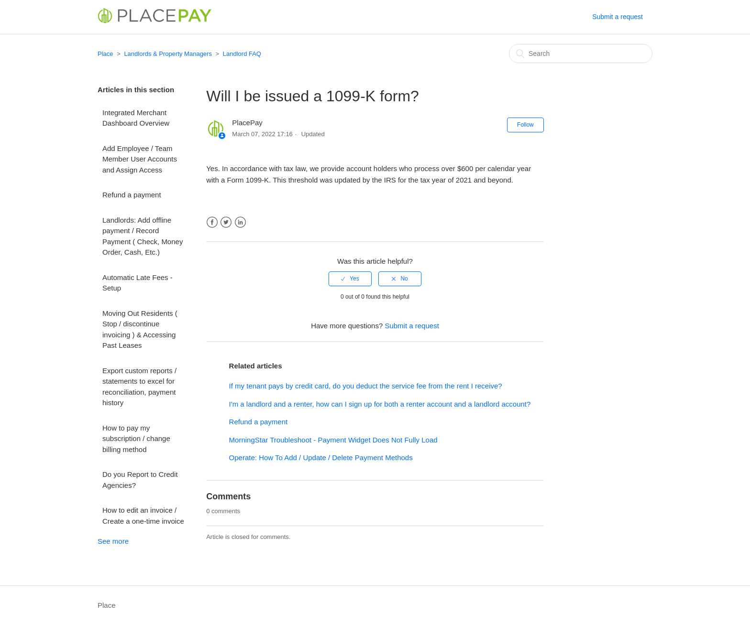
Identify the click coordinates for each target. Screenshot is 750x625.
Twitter (226, 222)
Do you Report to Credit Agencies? (140, 479)
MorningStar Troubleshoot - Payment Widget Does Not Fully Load (333, 440)
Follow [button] (525, 124)
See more (113, 541)
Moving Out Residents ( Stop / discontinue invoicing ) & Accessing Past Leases (139, 329)
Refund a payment (131, 195)
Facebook (212, 222)
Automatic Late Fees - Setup (137, 282)
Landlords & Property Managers (168, 53)
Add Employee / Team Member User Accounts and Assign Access (139, 159)
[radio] (350, 278)
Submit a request (617, 17)
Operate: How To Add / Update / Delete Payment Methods (321, 457)
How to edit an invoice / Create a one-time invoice (143, 515)
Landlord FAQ (242, 53)
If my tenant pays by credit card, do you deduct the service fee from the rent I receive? (365, 386)
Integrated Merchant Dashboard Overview (135, 118)
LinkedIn (240, 222)
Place (105, 53)
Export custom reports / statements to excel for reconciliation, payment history (139, 386)
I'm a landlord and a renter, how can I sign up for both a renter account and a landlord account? (380, 404)
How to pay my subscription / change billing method (136, 438)
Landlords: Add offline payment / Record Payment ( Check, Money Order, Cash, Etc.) (142, 236)
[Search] (580, 53)
